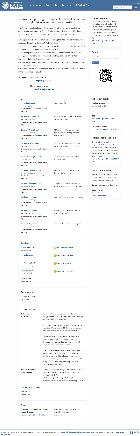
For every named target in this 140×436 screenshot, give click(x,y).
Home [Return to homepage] (30, 5)
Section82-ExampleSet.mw (31, 170)
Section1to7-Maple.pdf (30, 130)
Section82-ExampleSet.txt (31, 157)
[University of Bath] (12, 5)
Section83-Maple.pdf (29, 210)
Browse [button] (67, 5)
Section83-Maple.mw (29, 197)
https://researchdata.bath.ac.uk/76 (105, 129)
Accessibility (5, 435)
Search (135, 7)
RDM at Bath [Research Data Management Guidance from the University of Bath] (84, 5)
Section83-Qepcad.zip (29, 224)
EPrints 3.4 (41, 432)
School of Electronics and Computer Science (77, 432)
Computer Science (99, 196)
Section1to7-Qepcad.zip (30, 143)
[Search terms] (122, 7)
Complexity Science (43, 80)
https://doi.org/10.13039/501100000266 (33, 415)
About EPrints (119, 432)
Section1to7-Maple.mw (30, 116)
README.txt (25, 391)
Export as (95, 56)
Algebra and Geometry (44, 89)
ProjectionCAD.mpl (28, 103)
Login (137, 3)
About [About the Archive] (40, 5)
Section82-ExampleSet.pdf (31, 184)
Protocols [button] (52, 5)
